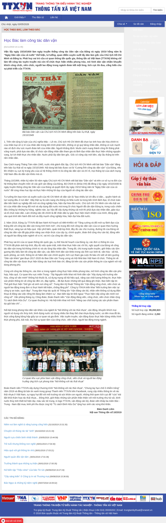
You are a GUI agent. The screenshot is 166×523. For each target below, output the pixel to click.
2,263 (157, 314)
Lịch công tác (138, 49)
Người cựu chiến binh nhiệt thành (21, 437)
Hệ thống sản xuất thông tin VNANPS (147, 83)
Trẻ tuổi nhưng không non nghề (20, 444)
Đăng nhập (155, 24)
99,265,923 (154, 310)
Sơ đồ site (138, 24)
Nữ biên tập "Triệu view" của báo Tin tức (24, 470)
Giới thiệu (19, 17)
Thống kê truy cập (141, 306)
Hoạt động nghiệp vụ (142, 62)
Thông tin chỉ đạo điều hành (146, 42)
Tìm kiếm (158, 10)
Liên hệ (54, 17)
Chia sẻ (121, 24)
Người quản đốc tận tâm (16, 457)
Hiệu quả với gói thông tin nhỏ (19, 450)
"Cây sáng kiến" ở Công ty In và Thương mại (26, 476)
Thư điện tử (38, 17)
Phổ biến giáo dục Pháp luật (146, 68)
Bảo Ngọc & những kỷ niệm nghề (21, 483)
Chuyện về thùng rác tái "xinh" (19, 431)
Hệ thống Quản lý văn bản (146, 91)
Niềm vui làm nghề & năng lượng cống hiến (26, 424)
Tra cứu (136, 56)
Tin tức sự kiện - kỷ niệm (144, 36)
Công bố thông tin (141, 75)
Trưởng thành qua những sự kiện (20, 463)
